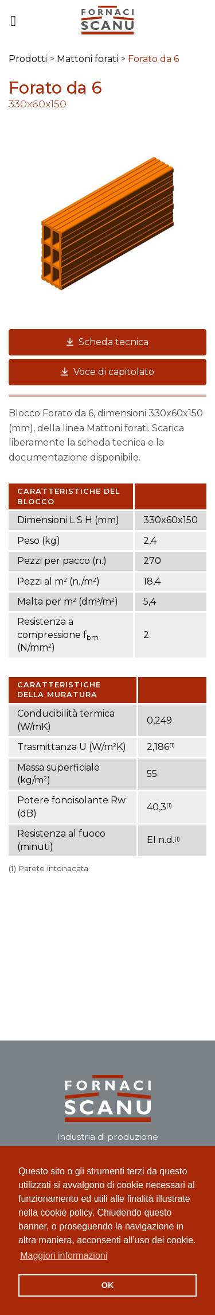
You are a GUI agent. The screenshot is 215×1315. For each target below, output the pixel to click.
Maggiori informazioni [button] (63, 1255)
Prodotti (28, 58)
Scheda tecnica (107, 342)
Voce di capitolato (107, 371)
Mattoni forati (87, 58)
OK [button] (107, 1285)
